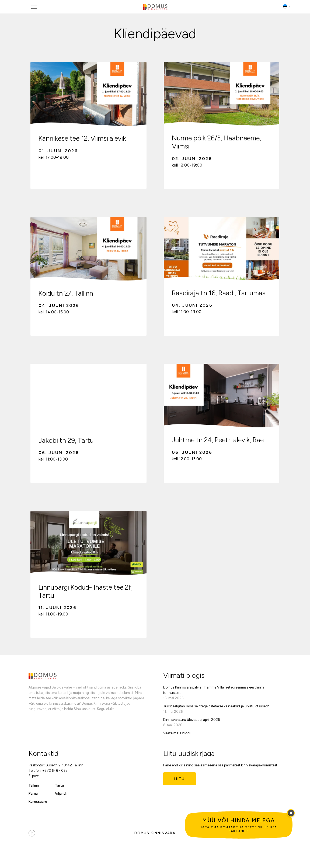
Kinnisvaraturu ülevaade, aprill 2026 (191, 720)
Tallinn (34, 785)
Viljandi (61, 793)
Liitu (179, 779)
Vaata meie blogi (176, 733)
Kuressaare (38, 802)
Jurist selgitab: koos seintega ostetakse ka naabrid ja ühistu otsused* (216, 706)
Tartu (59, 785)
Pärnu (33, 793)
